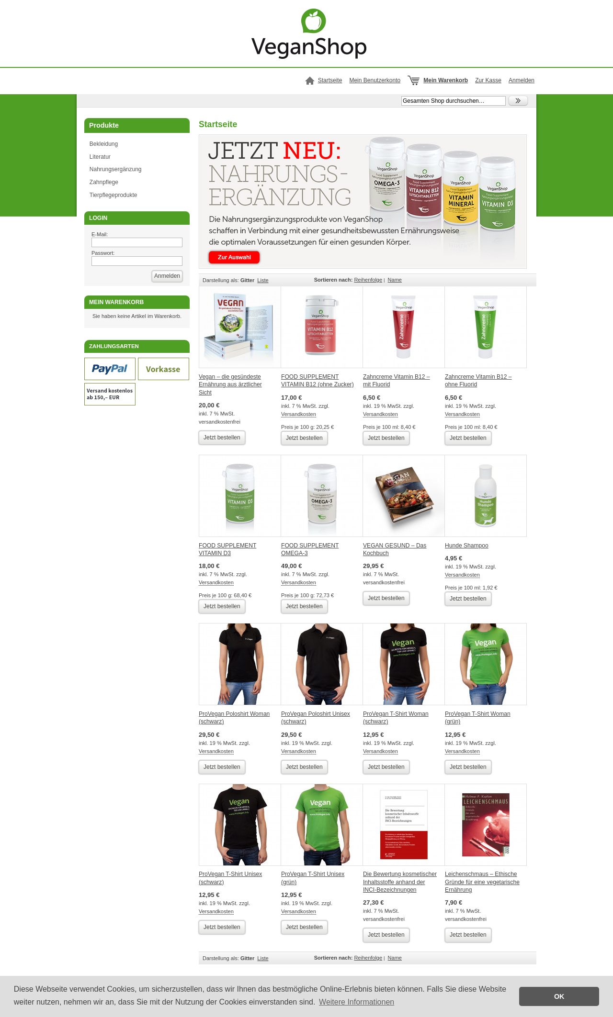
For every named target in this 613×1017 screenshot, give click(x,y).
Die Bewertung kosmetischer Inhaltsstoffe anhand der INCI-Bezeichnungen (400, 882)
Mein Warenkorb (445, 80)
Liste (262, 280)
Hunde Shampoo (466, 545)
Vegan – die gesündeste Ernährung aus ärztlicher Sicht (230, 384)
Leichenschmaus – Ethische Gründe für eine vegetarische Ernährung (482, 882)
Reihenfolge (368, 280)
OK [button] (559, 996)
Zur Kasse (488, 80)
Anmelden (521, 80)
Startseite (330, 80)
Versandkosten (298, 414)
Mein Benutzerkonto (374, 80)
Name (395, 280)
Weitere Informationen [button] (356, 1002)
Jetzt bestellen (222, 437)
